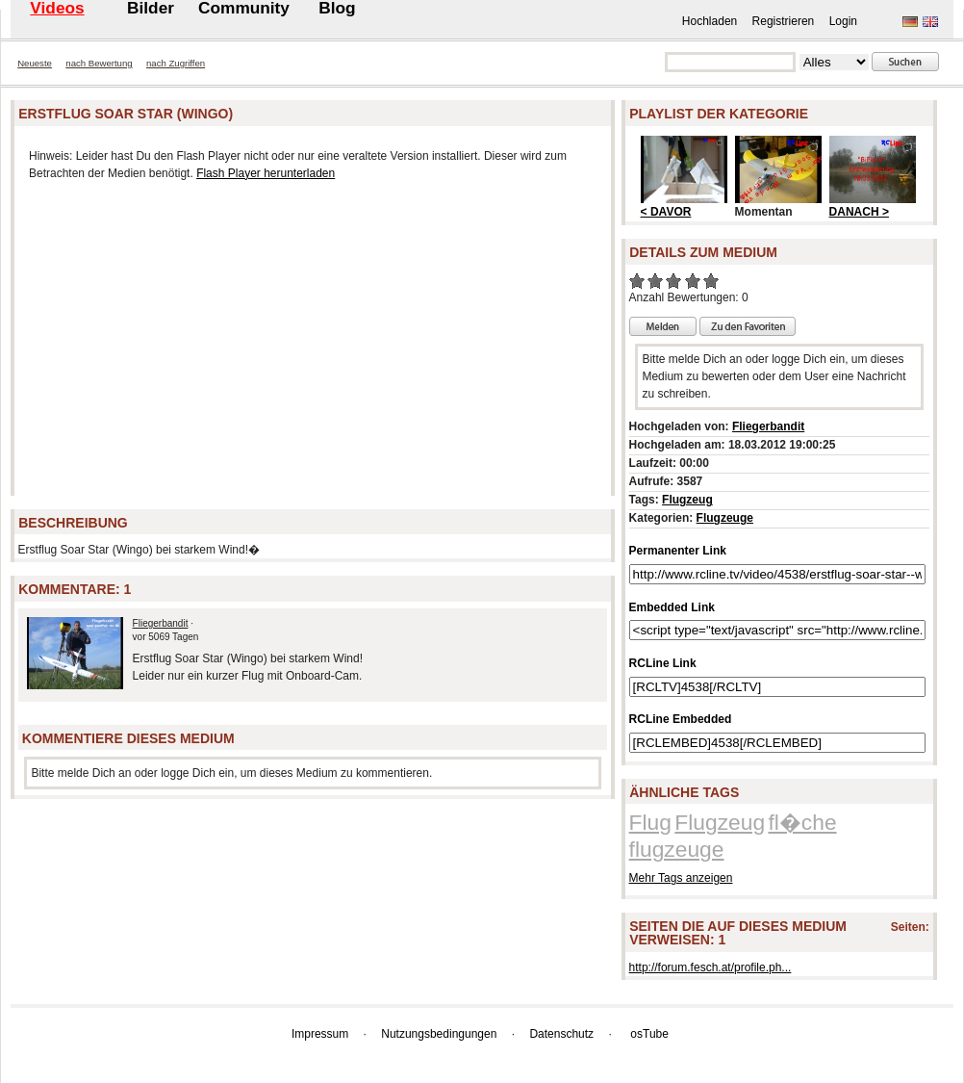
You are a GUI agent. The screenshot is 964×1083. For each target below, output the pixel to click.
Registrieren (783, 21)
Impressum (320, 1034)
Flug (650, 822)
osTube (649, 1034)
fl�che (802, 822)
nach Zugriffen (175, 63)
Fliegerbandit (161, 623)
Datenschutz (561, 1034)
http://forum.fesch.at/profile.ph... (710, 967)
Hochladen (709, 21)
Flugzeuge (725, 518)
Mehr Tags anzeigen (681, 878)
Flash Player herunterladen (265, 173)
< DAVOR (666, 212)
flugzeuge (676, 849)
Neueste (34, 63)
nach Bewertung (98, 63)
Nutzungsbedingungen (438, 1034)
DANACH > (859, 212)
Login (843, 21)
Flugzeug (687, 499)
